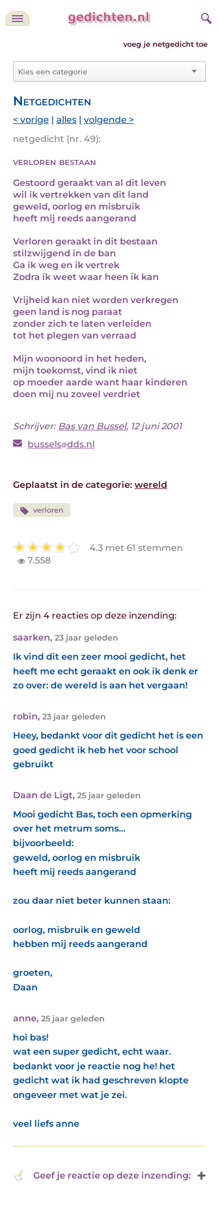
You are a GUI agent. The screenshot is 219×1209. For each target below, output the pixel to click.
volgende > (109, 119)
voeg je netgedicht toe (165, 44)
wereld (151, 484)
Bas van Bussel (92, 426)
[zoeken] (204, 17)
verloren (42, 510)
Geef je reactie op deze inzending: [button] (102, 1176)
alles (66, 119)
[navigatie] (17, 18)
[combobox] (102, 71)
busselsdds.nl (61, 444)
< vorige (31, 119)
